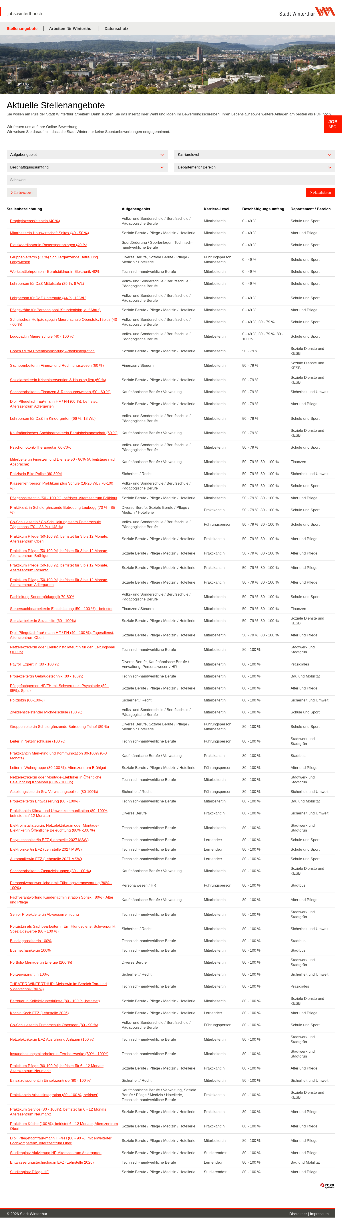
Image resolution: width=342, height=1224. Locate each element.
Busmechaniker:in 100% (30, 950)
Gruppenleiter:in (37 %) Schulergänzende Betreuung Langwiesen (54, 259)
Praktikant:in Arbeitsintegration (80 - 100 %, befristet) (54, 1095)
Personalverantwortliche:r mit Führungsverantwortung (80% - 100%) (61, 885)
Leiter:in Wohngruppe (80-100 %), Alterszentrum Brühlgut (58, 768)
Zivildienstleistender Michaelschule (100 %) (46, 712)
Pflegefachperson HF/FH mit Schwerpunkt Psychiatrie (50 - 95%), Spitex (59, 688)
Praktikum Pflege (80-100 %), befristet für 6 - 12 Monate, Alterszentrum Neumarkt (57, 1068)
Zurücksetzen (23, 192)
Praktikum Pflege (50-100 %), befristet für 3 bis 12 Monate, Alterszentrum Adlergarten (59, 582)
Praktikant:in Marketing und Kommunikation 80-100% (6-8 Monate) (58, 755)
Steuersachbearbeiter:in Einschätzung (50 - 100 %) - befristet (61, 609)
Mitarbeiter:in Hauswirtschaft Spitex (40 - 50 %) (49, 233)
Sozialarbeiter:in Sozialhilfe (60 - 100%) (43, 621)
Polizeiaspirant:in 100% (29, 974)
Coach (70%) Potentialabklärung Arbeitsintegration (52, 351)
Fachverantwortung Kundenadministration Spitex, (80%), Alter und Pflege (61, 899)
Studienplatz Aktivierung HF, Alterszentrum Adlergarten (55, 1153)
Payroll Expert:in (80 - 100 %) (34, 664)
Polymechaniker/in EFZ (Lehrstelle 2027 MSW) (49, 840)
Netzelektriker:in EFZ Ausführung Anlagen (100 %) (52, 1039)
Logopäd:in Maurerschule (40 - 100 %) (42, 336)
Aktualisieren (322, 192)
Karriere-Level (216, 209)
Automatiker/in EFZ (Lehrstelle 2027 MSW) (46, 859)
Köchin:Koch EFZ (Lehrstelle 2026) (39, 1013)
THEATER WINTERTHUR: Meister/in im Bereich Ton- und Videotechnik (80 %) (58, 986)
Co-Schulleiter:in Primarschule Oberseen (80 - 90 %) (54, 1025)
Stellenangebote (22, 28)
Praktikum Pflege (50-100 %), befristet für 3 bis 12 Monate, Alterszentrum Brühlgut (59, 553)
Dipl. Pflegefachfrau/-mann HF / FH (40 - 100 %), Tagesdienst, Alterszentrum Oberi (62, 635)
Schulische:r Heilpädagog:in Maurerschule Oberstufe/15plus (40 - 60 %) (63, 322)
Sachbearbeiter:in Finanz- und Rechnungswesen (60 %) (57, 365)
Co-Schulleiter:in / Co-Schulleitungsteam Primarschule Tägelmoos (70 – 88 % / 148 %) (55, 524)
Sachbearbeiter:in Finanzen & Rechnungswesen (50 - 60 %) (60, 392)
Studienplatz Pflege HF (29, 1172)
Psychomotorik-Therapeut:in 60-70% (40, 447)
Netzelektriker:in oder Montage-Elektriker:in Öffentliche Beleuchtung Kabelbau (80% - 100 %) (55, 779)
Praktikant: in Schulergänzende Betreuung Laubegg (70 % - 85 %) (62, 510)
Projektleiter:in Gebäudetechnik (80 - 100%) (46, 676)
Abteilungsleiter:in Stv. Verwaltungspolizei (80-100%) (54, 792)
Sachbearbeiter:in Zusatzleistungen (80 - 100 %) (50, 871)
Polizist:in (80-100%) (27, 700)
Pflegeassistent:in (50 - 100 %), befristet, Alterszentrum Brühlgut (63, 498)
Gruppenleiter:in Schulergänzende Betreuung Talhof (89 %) (59, 727)
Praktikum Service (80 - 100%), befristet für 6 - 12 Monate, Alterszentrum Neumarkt (58, 1111)
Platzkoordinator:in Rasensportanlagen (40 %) (48, 245)
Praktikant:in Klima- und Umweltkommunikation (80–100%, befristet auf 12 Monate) (59, 813)
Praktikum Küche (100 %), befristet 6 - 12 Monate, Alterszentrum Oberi (64, 1126)
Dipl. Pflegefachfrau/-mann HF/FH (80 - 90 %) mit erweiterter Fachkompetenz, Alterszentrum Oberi (60, 1140)
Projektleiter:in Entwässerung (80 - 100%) (45, 801)
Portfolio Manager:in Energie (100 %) (41, 962)
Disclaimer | (299, 1214)
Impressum (319, 1214)
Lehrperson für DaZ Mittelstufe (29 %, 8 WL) (47, 283)
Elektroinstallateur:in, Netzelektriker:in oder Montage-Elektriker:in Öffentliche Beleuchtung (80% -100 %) (54, 827)
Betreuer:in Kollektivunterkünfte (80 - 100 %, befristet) (55, 1001)
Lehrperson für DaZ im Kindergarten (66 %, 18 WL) (53, 418)
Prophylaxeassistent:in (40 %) (35, 221)
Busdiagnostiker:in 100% (31, 941)
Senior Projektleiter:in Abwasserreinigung (44, 914)
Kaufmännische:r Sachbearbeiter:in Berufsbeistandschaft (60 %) (63, 433)
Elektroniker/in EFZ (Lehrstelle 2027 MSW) (46, 849)
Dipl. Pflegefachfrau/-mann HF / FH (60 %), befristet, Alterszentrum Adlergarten (54, 403)
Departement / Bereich (311, 209)
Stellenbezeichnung (24, 209)
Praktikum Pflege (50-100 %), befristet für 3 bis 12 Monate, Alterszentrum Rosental (59, 567)
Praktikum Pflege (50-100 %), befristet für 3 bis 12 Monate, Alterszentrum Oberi (59, 538)
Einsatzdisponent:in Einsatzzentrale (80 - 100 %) (50, 1080)
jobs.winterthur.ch (25, 13)
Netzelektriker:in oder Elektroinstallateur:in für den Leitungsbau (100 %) (62, 649)
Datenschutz (116, 28)
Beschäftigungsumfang (263, 209)
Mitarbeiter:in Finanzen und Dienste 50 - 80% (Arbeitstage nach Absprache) (63, 461)
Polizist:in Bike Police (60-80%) (36, 474)
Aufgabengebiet (136, 209)
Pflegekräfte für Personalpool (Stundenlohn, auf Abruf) (55, 310)
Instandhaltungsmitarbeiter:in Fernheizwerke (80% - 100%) (59, 1054)
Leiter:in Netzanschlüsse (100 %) (37, 741)
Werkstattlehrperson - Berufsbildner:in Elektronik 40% (54, 271)
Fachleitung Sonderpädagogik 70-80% (42, 597)
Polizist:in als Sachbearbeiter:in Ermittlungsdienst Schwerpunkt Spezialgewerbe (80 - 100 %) (62, 928)
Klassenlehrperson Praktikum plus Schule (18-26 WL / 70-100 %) (61, 485)
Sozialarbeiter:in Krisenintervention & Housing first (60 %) (58, 380)
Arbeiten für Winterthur (71, 28)
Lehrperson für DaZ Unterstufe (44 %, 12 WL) (48, 298)
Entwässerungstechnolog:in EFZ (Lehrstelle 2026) (52, 1162)
